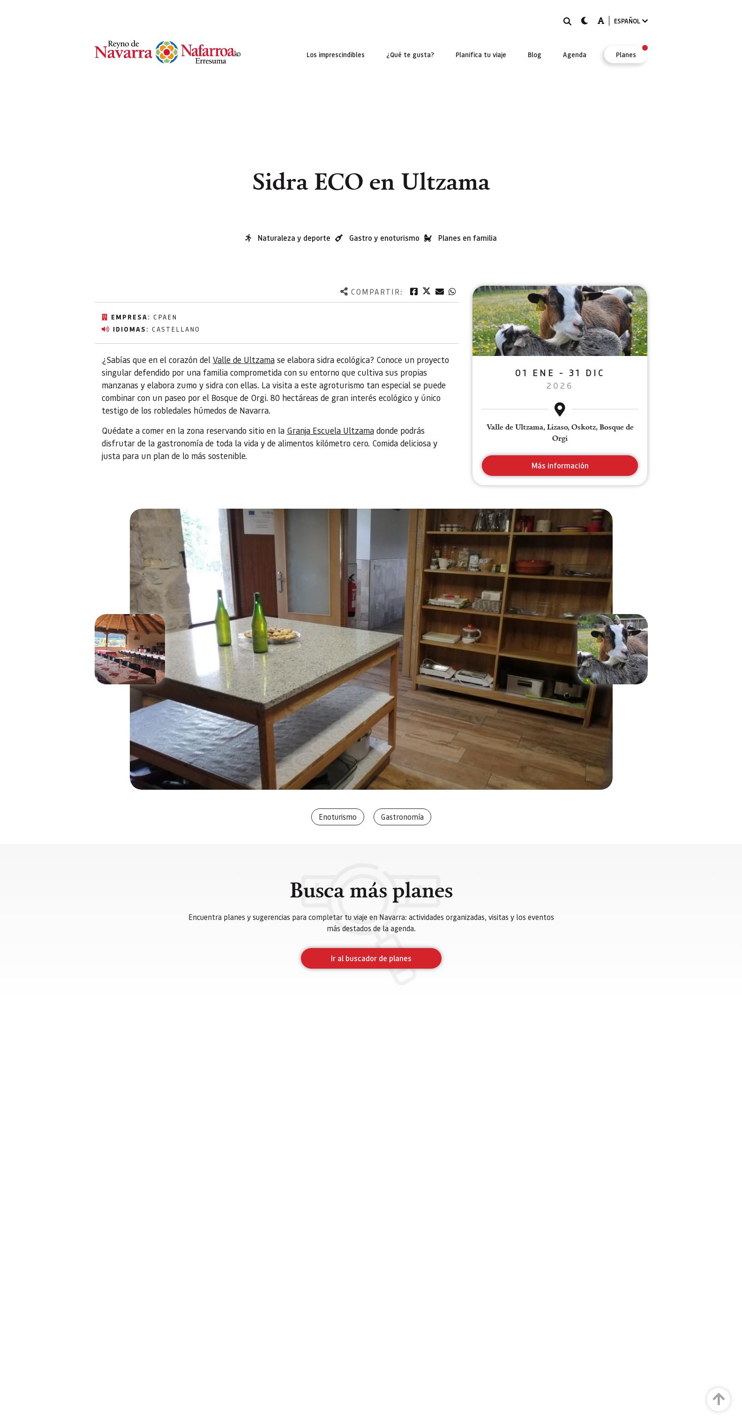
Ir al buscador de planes (371, 958)
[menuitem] (335, 54)
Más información (560, 465)
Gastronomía (402, 817)
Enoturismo (338, 817)
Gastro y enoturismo (384, 238)
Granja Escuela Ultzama (330, 430)
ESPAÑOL (631, 20)
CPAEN (165, 316)
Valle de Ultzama (244, 359)
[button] (130, 649)
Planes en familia (467, 238)
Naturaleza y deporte (294, 238)
